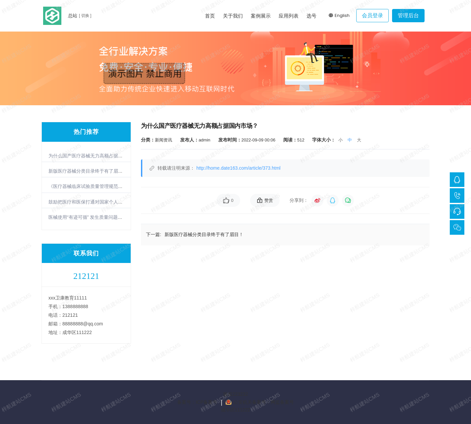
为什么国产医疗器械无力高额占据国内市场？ (94, 155)
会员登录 (372, 15)
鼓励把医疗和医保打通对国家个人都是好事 (92, 202)
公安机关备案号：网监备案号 (264, 402)
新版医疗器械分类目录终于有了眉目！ (87, 171)
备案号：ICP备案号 (197, 402)
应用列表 (289, 15)
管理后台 (408, 15)
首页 (210, 15)
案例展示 (261, 15)
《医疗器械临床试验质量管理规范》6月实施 (93, 186)
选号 (311, 15)
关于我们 (233, 15)
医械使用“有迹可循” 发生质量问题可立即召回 (94, 217)
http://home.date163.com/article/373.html (238, 168)
